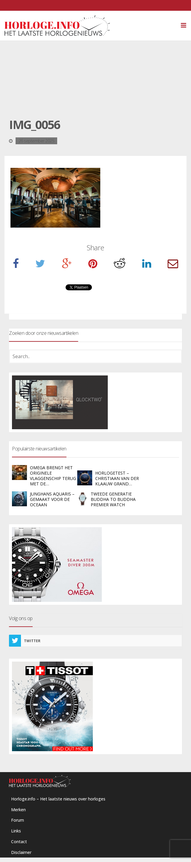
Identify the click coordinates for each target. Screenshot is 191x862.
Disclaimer (21, 852)
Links (16, 831)
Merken (18, 809)
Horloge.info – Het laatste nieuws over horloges (58, 799)
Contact (19, 841)
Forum (17, 820)
